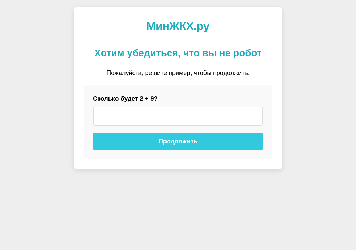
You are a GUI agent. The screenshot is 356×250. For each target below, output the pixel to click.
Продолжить (178, 141)
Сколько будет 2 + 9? (125, 98)
